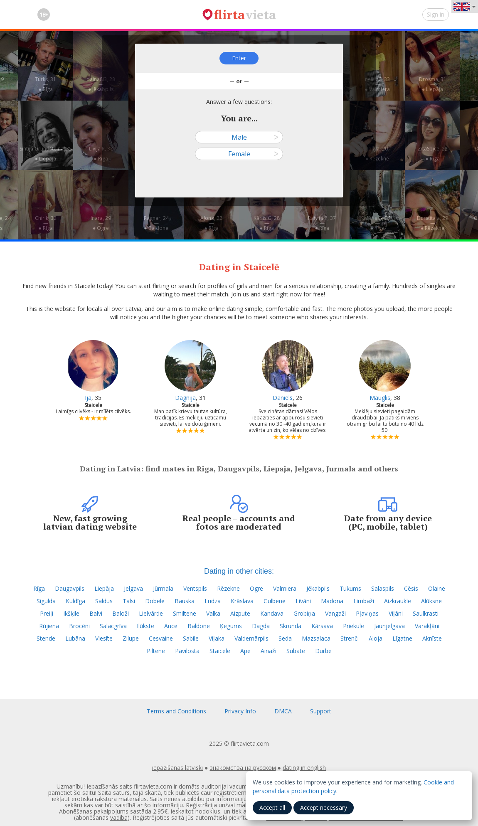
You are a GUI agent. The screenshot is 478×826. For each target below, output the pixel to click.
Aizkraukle (397, 601)
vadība (119, 817)
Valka (213, 613)
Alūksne (431, 601)
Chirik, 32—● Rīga (46, 223)
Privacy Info (240, 711)
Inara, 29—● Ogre (101, 223)
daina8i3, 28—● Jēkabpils (100, 84)
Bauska (185, 601)
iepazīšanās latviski (177, 768)
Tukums (350, 588)
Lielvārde (151, 613)
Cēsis (411, 588)
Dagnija (185, 398)
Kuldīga (75, 601)
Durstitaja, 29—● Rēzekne (432, 223)
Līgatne (402, 638)
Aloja (375, 638)
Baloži (120, 613)
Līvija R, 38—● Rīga (101, 153)
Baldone (198, 626)
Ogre (256, 588)
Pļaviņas (367, 613)
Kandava (271, 613)
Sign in (435, 14)
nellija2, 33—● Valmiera (377, 84)
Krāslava (242, 601)
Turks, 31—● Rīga (45, 84)
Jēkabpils (318, 588)
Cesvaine (161, 638)
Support (320, 711)
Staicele (219, 651)
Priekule (353, 626)
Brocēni (79, 626)
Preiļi (46, 613)
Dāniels (283, 398)
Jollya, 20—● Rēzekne (377, 153)
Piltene (156, 651)
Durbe (323, 651)
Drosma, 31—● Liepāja (432, 84)
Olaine (436, 588)
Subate (295, 651)
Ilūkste (145, 626)
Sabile (191, 638)
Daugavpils (69, 588)
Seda (285, 638)
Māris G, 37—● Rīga (377, 223)
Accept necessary (323, 807)
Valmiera (284, 588)
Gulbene (275, 601)
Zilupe (131, 638)
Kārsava (322, 626)
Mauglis (380, 398)
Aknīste (432, 638)
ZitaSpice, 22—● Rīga (433, 153)
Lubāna (75, 638)
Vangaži (335, 613)
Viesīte (104, 638)
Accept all (272, 807)
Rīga (39, 588)
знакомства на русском (243, 768)
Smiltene (184, 613)
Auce (170, 626)
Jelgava (133, 588)
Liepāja (104, 588)
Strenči (349, 638)
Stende (46, 638)
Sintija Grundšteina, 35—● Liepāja (46, 153)
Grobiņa (304, 613)
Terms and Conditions (176, 711)
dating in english (304, 768)
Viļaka (216, 638)
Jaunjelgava (389, 626)
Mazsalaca (316, 638)
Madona (332, 601)
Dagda (261, 626)
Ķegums (231, 626)
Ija (88, 398)
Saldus (104, 601)
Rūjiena (49, 626)
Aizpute (240, 613)
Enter (239, 58)
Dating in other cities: (239, 571)
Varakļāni (427, 626)
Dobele (155, 601)
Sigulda (46, 601)
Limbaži (363, 601)
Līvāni (303, 601)
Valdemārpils (251, 638)
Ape (245, 651)
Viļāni (396, 613)
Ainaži (268, 651)
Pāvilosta (187, 651)
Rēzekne (228, 588)
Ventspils (195, 588)
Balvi (95, 613)
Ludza (213, 601)
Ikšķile (71, 613)
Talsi (129, 601)
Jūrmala (163, 588)
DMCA (283, 711)
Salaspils (382, 588)
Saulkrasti (426, 613)
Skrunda (290, 626)
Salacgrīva (113, 626)
